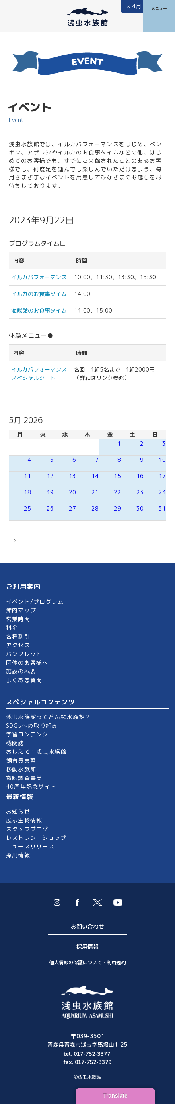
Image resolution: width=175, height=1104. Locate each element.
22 (117, 492)
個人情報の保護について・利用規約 (87, 962)
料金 (12, 627)
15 (117, 476)
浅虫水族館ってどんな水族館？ (48, 717)
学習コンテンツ (27, 734)
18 (27, 492)
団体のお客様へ (27, 662)
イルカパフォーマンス (41, 277)
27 (72, 508)
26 (50, 508)
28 (95, 508)
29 (117, 508)
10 (162, 459)
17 (162, 476)
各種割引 (18, 636)
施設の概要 (21, 671)
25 (27, 508)
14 (95, 476)
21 (95, 492)
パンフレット (24, 654)
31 (162, 508)
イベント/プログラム (35, 601)
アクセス (18, 645)
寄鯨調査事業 (24, 778)
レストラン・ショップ (36, 837)
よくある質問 (24, 680)
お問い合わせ (87, 926)
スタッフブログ (27, 829)
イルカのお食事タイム (39, 293)
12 (50, 476)
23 (140, 492)
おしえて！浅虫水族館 (36, 751)
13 (72, 476)
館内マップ (21, 610)
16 (140, 476)
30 (140, 508)
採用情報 (18, 855)
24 (162, 492)
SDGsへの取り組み (32, 725)
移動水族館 (21, 769)
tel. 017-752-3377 (88, 1054)
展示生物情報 (24, 820)
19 (50, 492)
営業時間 (18, 619)
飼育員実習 (21, 760)
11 (27, 476)
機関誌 (15, 743)
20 (72, 492)
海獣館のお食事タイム (39, 310)
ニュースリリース (30, 846)
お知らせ (18, 811)
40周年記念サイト (31, 786)
